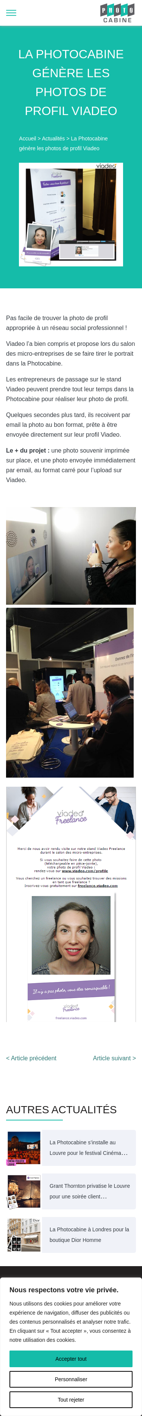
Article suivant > (114, 1058)
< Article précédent (31, 1058)
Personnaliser (71, 1379)
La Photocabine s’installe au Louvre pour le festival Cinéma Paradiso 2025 (85, 1153)
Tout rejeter (71, 1400)
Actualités (53, 138)
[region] (71, 1347)
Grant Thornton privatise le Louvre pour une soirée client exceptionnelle (90, 1196)
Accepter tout (71, 1359)
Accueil (27, 138)
